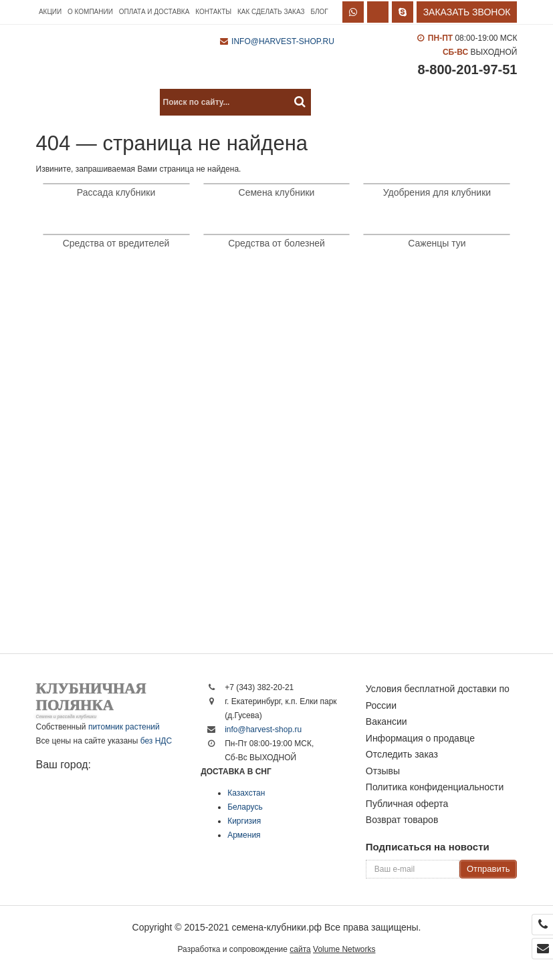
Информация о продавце (420, 738)
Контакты (213, 11)
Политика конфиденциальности (435, 787)
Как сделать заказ (271, 11)
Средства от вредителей (116, 243)
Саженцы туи (436, 243)
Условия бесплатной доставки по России (438, 697)
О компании (90, 11)
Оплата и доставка (154, 11)
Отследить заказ (402, 754)
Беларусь (244, 807)
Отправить (488, 869)
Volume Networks (344, 949)
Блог (319, 11)
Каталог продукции (94, 102)
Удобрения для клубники (437, 192)
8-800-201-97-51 (467, 69)
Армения (243, 835)
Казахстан (246, 793)
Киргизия (244, 821)
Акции (50, 11)
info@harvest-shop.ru (282, 41)
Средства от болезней (276, 243)
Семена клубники (277, 192)
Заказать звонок (467, 12)
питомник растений (124, 727)
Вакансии (386, 721)
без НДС (156, 741)
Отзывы (383, 771)
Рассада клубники (116, 192)
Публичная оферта (407, 803)
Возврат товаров (402, 819)
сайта (300, 949)
